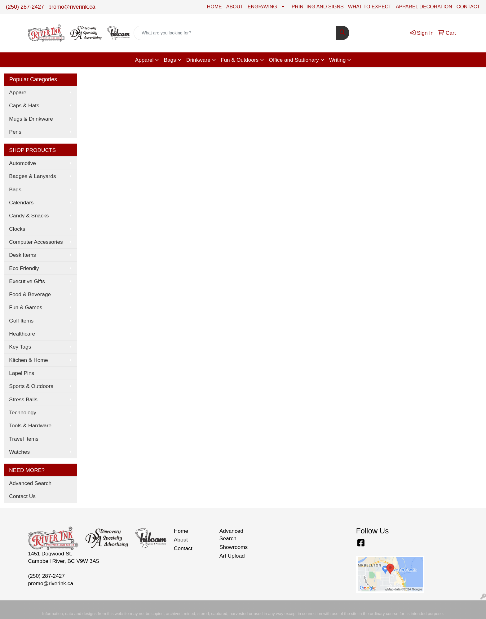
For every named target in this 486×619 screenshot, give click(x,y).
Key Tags (20, 347)
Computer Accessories (36, 242)
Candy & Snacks (29, 215)
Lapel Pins (21, 373)
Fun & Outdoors (239, 60)
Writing (337, 60)
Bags (170, 60)
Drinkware (198, 60)
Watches (19, 452)
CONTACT (468, 6)
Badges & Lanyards (32, 176)
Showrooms (233, 547)
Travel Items (23, 439)
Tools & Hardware (30, 425)
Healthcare (22, 334)
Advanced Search (30, 483)
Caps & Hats (24, 105)
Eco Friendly (24, 268)
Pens (15, 132)
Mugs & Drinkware (31, 119)
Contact (183, 548)
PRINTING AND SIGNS (318, 6)
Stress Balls (23, 399)
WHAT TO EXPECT (369, 6)
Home (181, 531)
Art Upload (232, 556)
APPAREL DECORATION (424, 6)
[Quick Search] (235, 33)
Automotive (22, 163)
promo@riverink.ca (71, 7)
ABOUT (234, 6)
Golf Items (21, 321)
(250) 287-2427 (25, 7)
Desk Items (22, 255)
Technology (22, 412)
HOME (214, 6)
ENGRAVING (262, 6)
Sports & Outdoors (31, 386)
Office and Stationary (294, 60)
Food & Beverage (30, 294)
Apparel (144, 60)
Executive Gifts (27, 281)
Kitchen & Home (28, 360)
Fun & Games (25, 307)
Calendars (21, 202)
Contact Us (22, 496)
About (181, 540)
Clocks (17, 229)
